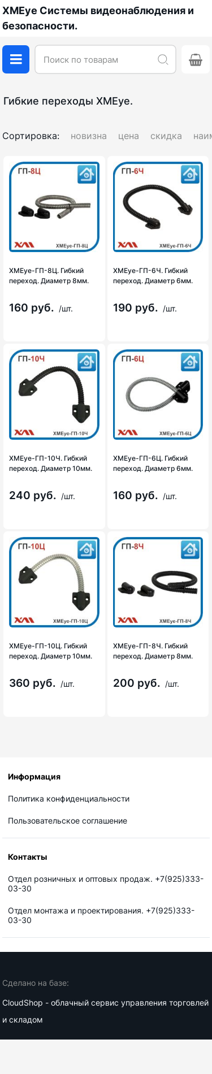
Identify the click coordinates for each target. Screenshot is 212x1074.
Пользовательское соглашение (67, 820)
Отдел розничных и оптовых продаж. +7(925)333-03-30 (106, 883)
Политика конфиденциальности (68, 798)
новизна (89, 135)
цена (128, 135)
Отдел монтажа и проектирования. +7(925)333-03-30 (101, 915)
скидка (166, 135)
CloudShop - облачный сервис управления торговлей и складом (105, 1011)
